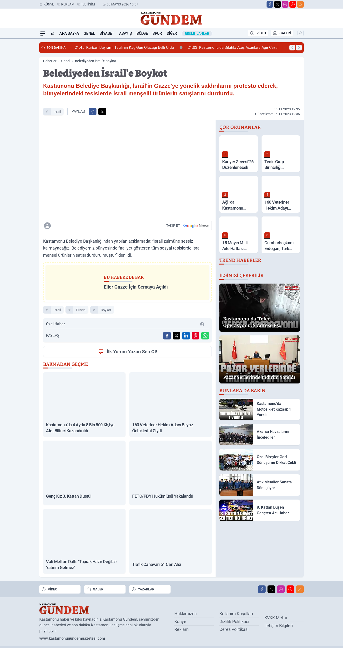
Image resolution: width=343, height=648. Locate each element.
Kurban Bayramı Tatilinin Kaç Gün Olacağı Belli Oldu (128, 47)
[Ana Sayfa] (53, 33)
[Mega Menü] (42, 33)
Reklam (67, 4)
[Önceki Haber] (292, 47)
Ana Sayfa (69, 33)
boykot (106, 310)
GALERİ (282, 33)
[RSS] (300, 4)
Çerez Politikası (233, 629)
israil (57, 112)
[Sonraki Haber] (299, 47)
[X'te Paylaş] (102, 111)
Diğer (172, 33)
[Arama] (301, 33)
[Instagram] (285, 4)
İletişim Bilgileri (278, 625)
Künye (49, 4)
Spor (157, 33)
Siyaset (107, 33)
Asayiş (125, 33)
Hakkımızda (185, 613)
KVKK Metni (275, 617)
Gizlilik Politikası (234, 621)
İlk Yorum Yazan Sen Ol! (127, 351)
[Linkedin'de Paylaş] (186, 335)
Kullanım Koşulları (236, 613)
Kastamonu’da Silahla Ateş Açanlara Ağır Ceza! (237, 47)
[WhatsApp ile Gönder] (205, 335)
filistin (81, 310)
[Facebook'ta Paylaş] (92, 111)
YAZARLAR (142, 589)
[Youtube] (292, 4)
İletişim (88, 4)
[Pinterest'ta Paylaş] (195, 335)
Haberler (49, 61)
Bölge (142, 33)
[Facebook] (270, 4)
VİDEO (258, 33)
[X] (277, 4)
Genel (89, 33)
